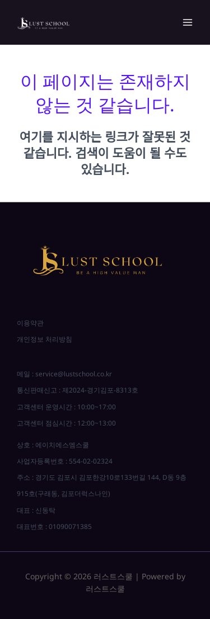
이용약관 (30, 322)
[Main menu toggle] (187, 22)
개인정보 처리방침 (44, 338)
